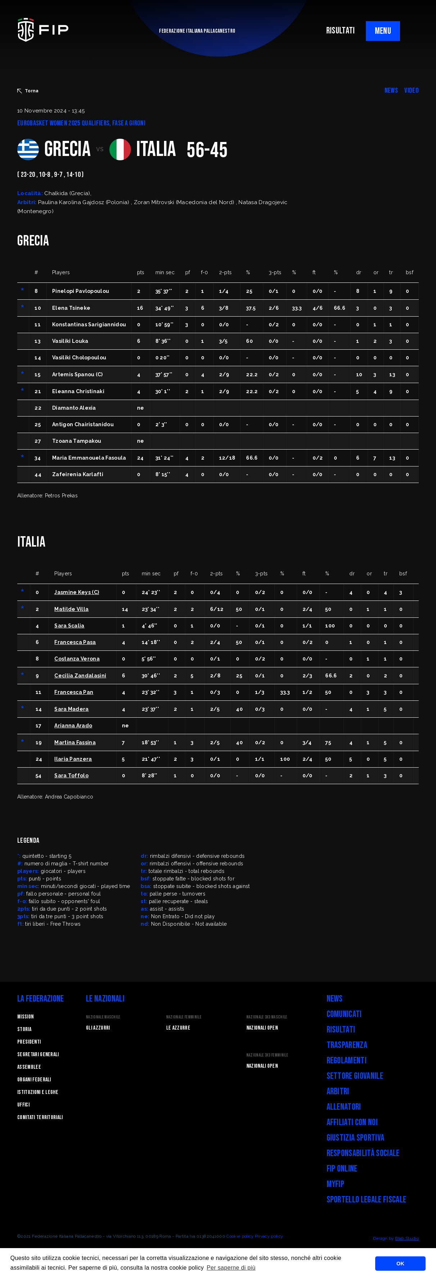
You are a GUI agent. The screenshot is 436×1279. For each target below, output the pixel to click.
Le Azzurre (178, 1028)
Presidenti (29, 1042)
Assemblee (29, 1067)
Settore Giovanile (355, 1076)
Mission (25, 1016)
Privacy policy (269, 1236)
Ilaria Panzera (73, 759)
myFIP (336, 1184)
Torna (28, 90)
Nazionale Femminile (183, 1017)
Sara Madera (71, 709)
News (335, 998)
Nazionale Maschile (103, 1017)
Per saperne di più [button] (231, 1268)
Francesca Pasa (75, 642)
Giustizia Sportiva (356, 1138)
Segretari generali (38, 1054)
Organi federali (34, 1079)
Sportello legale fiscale (367, 1199)
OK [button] (400, 1263)
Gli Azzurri (98, 1028)
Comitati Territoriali (40, 1117)
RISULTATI (340, 30)
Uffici (23, 1104)
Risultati (341, 1029)
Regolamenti (347, 1060)
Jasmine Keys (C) (76, 592)
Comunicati (344, 1014)
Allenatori (344, 1107)
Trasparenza (347, 1045)
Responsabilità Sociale (363, 1153)
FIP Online (342, 1168)
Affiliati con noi (352, 1122)
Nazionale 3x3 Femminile (267, 1055)
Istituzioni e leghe (37, 1092)
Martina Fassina (75, 742)
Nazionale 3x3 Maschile (266, 1017)
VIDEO (411, 90)
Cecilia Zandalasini (80, 675)
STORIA (24, 1029)
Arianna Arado (73, 725)
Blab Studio (407, 1238)
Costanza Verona (77, 659)
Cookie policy (240, 1236)
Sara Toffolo (71, 775)
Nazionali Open (262, 1028)
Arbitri (338, 1091)
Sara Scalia (69, 626)
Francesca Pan (73, 692)
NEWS (391, 90)
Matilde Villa (71, 609)
